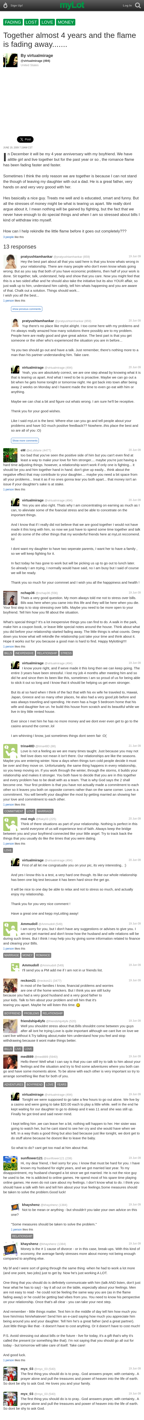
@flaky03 (42, 819)
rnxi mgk (28, 819)
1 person (8, 300)
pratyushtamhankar (37, 256)
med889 (27, 1056)
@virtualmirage (31, 60)
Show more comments (24, 440)
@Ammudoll (46, 924)
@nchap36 (43, 593)
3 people (8, 237)
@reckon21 (44, 980)
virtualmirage (40, 55)
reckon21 (28, 980)
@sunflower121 (54, 1158)
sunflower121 (32, 1158)
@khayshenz (49, 1205)
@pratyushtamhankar (68, 256)
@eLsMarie (34, 450)
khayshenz (31, 1205)
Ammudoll (29, 924)
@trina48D (42, 746)
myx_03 (27, 1369)
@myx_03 (41, 1369)
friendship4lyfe (33, 1021)
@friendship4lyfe (57, 1021)
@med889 (41, 1056)
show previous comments (26, 309)
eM (23, 450)
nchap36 (28, 593)
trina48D (27, 746)
